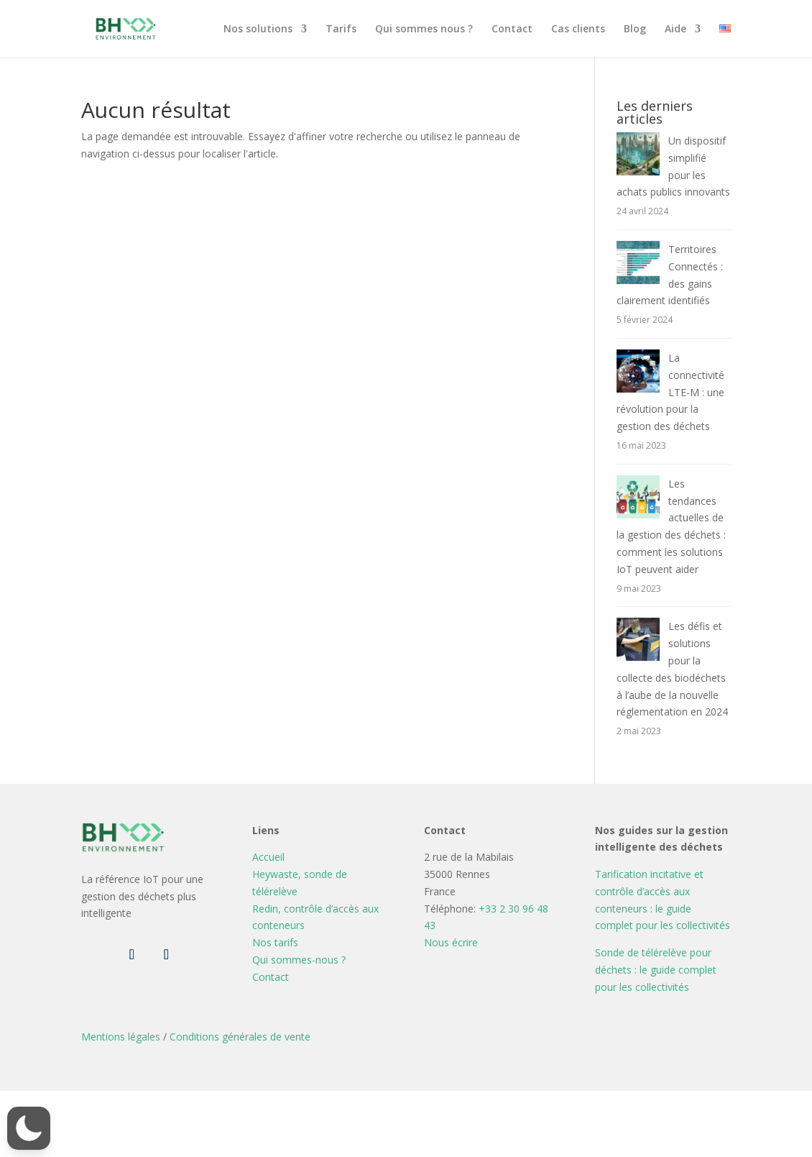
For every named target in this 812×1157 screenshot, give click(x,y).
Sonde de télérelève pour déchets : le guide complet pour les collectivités (655, 970)
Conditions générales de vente (240, 1036)
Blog (635, 29)
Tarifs (341, 29)
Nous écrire (451, 942)
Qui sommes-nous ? (299, 959)
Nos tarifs (275, 942)
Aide (675, 29)
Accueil (268, 857)
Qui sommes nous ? (424, 29)
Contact (512, 29)
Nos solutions (257, 29)
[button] (28, 1128)
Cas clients (578, 29)
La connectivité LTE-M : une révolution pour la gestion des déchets (670, 392)
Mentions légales (120, 1036)
